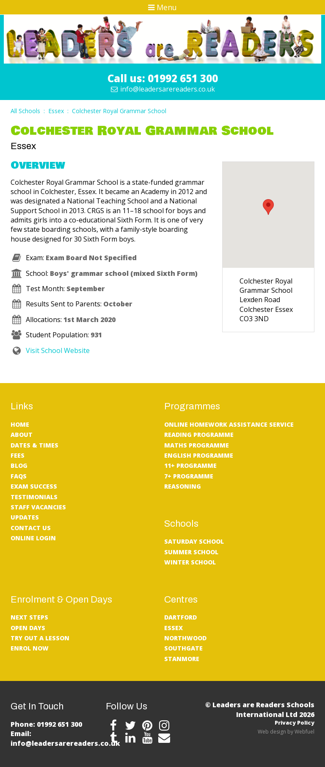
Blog (19, 465)
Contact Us (31, 528)
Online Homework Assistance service (229, 424)
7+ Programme (188, 476)
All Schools (25, 111)
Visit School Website (50, 350)
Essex (56, 111)
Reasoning (182, 486)
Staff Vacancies (38, 507)
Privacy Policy (294, 722)
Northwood (185, 638)
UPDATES (25, 517)
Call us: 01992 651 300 (162, 78)
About (22, 435)
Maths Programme (196, 445)
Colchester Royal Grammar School (119, 111)
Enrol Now (30, 648)
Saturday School (194, 541)
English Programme (198, 455)
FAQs (19, 476)
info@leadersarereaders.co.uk (162, 89)
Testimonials (34, 497)
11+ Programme (190, 465)
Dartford (180, 617)
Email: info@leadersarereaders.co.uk (65, 738)
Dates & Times (34, 445)
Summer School (191, 552)
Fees (18, 455)
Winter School (190, 562)
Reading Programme (199, 435)
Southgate (183, 648)
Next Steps (29, 617)
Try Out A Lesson (40, 638)
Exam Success (34, 486)
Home (20, 424)
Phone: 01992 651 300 (46, 724)
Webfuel (304, 731)
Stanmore (181, 659)
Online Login (33, 538)
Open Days (28, 628)
